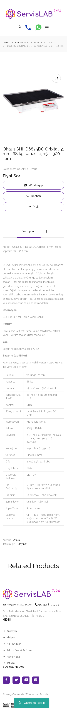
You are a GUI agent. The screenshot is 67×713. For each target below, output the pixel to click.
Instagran (35, 680)
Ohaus (38, 42)
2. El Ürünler (14, 643)
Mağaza (11, 637)
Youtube (25, 680)
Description (28, 231)
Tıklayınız (21, 544)
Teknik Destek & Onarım (20, 650)
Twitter (16, 680)
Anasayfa (12, 631)
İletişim (11, 663)
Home (6, 42)
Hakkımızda (13, 656)
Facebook (6, 680)
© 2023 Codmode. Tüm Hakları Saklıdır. (25, 694)
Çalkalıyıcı (21, 42)
